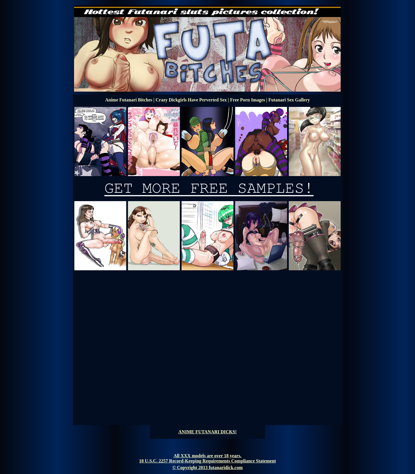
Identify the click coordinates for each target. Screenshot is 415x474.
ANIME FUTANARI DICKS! (207, 431)
